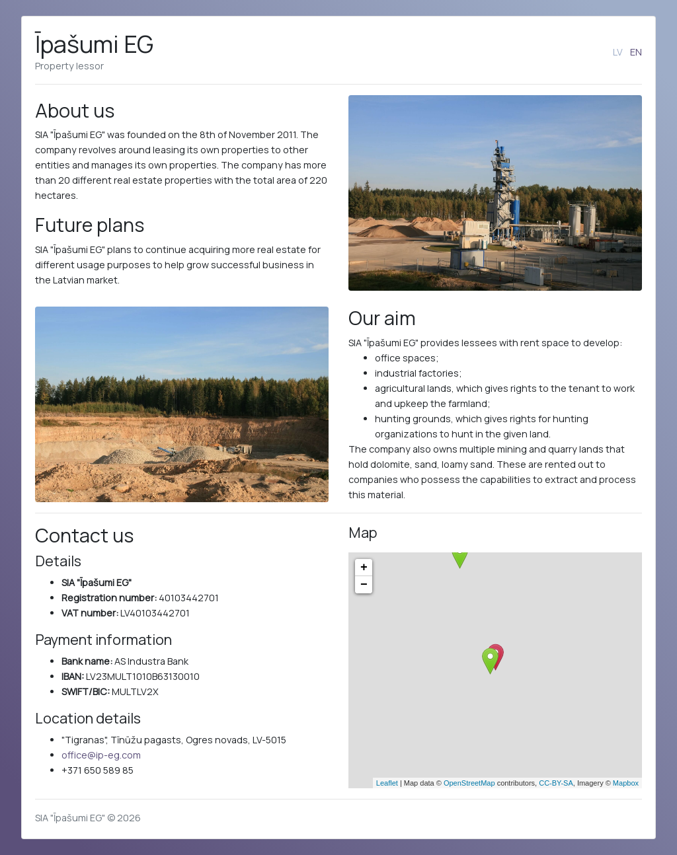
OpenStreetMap (469, 783)
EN (636, 52)
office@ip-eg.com (101, 755)
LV (618, 52)
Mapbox (626, 783)
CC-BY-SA (556, 783)
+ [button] (364, 568)
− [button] (364, 585)
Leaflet (387, 783)
